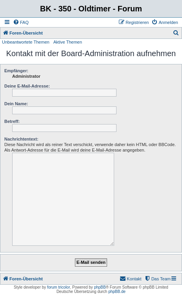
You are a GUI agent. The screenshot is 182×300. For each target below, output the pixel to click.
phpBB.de (117, 291)
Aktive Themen (67, 42)
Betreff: (12, 121)
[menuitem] (21, 22)
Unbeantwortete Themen (25, 42)
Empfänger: (16, 70)
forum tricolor (58, 287)
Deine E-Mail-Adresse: (27, 86)
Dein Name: (16, 103)
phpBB (100, 287)
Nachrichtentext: (21, 139)
